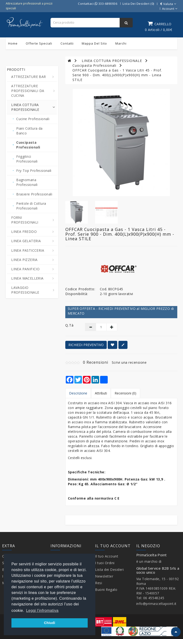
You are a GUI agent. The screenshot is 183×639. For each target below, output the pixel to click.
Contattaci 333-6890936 (97, 3)
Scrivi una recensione (129, 362)
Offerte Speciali (39, 43)
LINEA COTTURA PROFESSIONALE (112, 60)
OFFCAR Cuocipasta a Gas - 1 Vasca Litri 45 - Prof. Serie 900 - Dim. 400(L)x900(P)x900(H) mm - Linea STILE (117, 75)
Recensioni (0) (125, 393)
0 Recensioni (95, 362)
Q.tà (69, 325)
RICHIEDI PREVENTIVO (86, 345)
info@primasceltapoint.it (156, 603)
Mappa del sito (94, 43)
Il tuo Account (106, 556)
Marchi (121, 43)
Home (13, 43)
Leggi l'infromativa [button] (42, 610)
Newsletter (104, 576)
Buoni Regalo (106, 589)
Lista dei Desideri (109, 569)
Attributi (101, 393)
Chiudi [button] (49, 623)
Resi (98, 583)
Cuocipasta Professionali (94, 65)
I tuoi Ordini (105, 563)
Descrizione (78, 393)
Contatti (67, 43)
